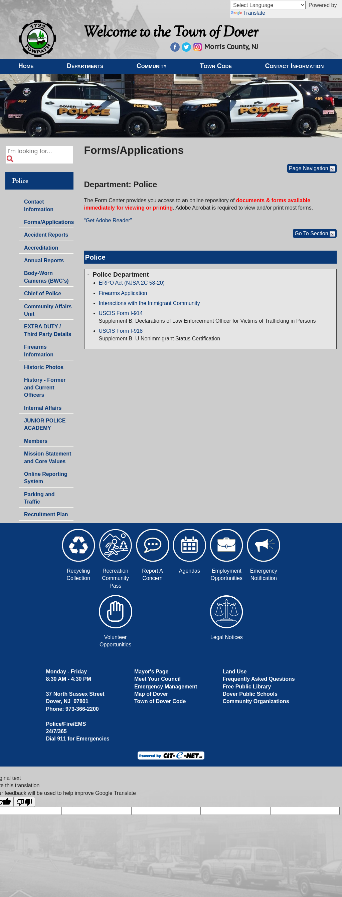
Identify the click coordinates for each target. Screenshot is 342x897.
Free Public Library (246, 686)
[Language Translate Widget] (268, 5)
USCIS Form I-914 (121, 313)
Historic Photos (43, 367)
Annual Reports (44, 260)
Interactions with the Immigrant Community (149, 303)
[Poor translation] (24, 802)
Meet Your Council (157, 679)
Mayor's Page (151, 671)
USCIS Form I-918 (121, 331)
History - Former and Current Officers (44, 387)
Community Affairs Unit (48, 310)
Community (152, 65)
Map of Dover (151, 694)
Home (26, 65)
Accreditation (41, 248)
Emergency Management (165, 686)
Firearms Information (38, 350)
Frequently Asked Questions (258, 679)
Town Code (216, 65)
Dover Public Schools (249, 694)
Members (35, 441)
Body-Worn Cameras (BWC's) (46, 276)
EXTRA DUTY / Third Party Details (47, 330)
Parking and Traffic (39, 498)
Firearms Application (123, 293)
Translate (248, 13)
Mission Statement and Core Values (47, 457)
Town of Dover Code (160, 701)
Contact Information (294, 65)
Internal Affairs (42, 408)
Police (20, 181)
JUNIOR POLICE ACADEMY (44, 424)
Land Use (234, 671)
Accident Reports (46, 235)
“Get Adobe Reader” (108, 220)
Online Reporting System (45, 477)
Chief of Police (42, 293)
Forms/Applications (48, 221)
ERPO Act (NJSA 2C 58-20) (132, 283)
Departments (85, 65)
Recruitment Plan (46, 514)
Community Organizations (255, 701)
